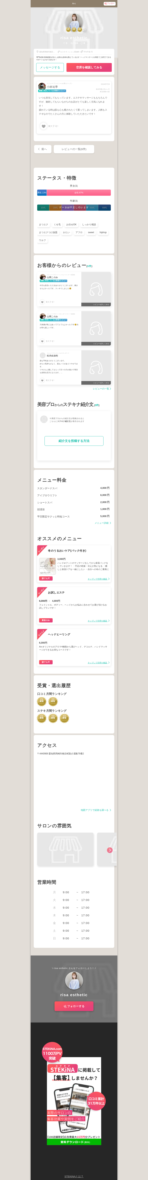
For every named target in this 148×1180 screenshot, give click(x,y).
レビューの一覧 (101, 389)
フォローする (76, 1006)
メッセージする (50, 67)
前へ (44, 149)
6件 (89, 266)
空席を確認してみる (89, 67)
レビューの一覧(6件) (74, 149)
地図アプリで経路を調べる (95, 810)
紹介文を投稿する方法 (74, 440)
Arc (74, 3)
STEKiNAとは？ (73, 1176)
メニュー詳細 (102, 523)
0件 (97, 405)
